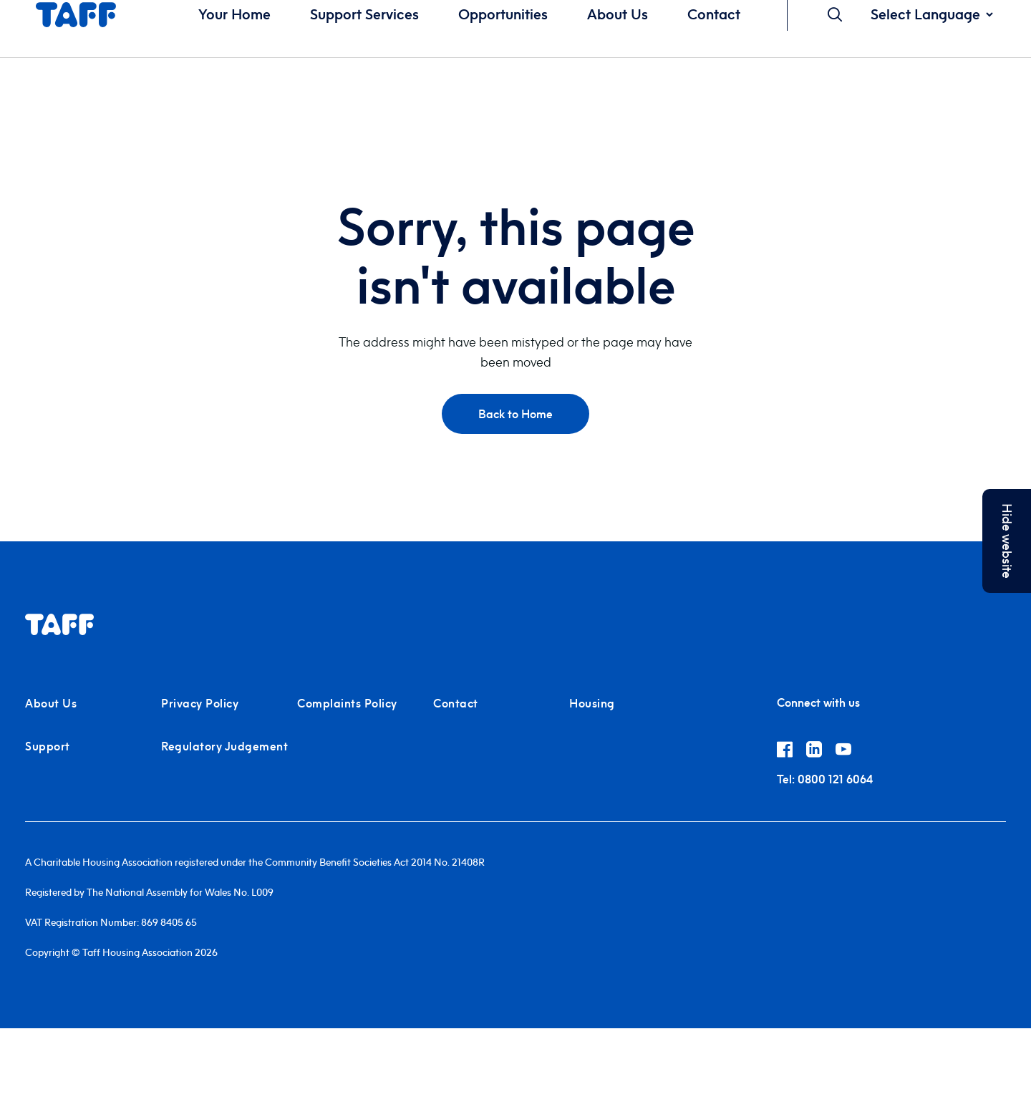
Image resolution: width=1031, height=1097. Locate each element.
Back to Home (515, 414)
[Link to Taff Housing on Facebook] (791, 752)
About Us (51, 703)
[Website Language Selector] (931, 14)
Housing (592, 703)
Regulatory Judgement (224, 746)
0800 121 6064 (825, 779)
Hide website (1007, 541)
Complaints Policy (347, 703)
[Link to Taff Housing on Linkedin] (821, 752)
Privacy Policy (199, 703)
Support (47, 746)
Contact (455, 703)
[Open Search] (834, 14)
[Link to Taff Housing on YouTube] (849, 752)
